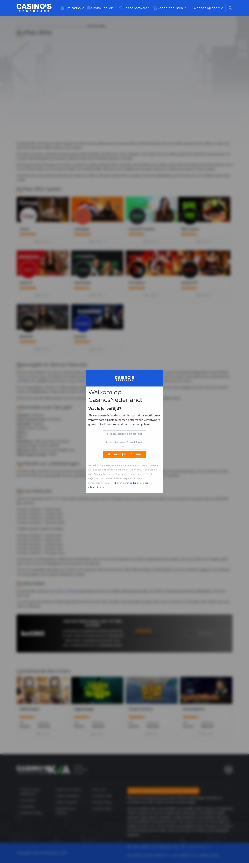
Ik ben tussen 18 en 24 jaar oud (124, 444)
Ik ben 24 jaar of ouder (124, 454)
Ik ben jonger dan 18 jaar (124, 433)
